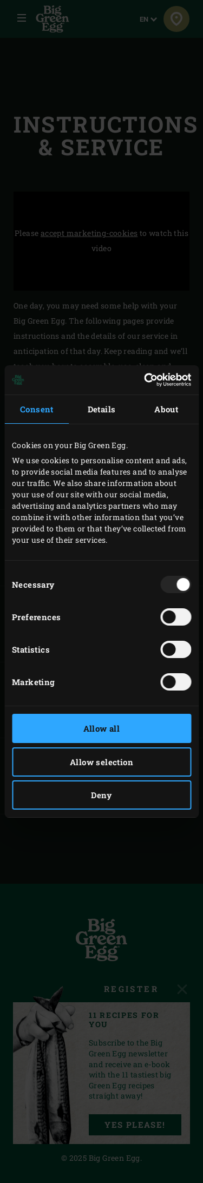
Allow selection (101, 762)
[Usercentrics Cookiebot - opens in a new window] (145, 380)
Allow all (101, 728)
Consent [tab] (37, 409)
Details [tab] (102, 409)
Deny (101, 795)
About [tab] (166, 409)
